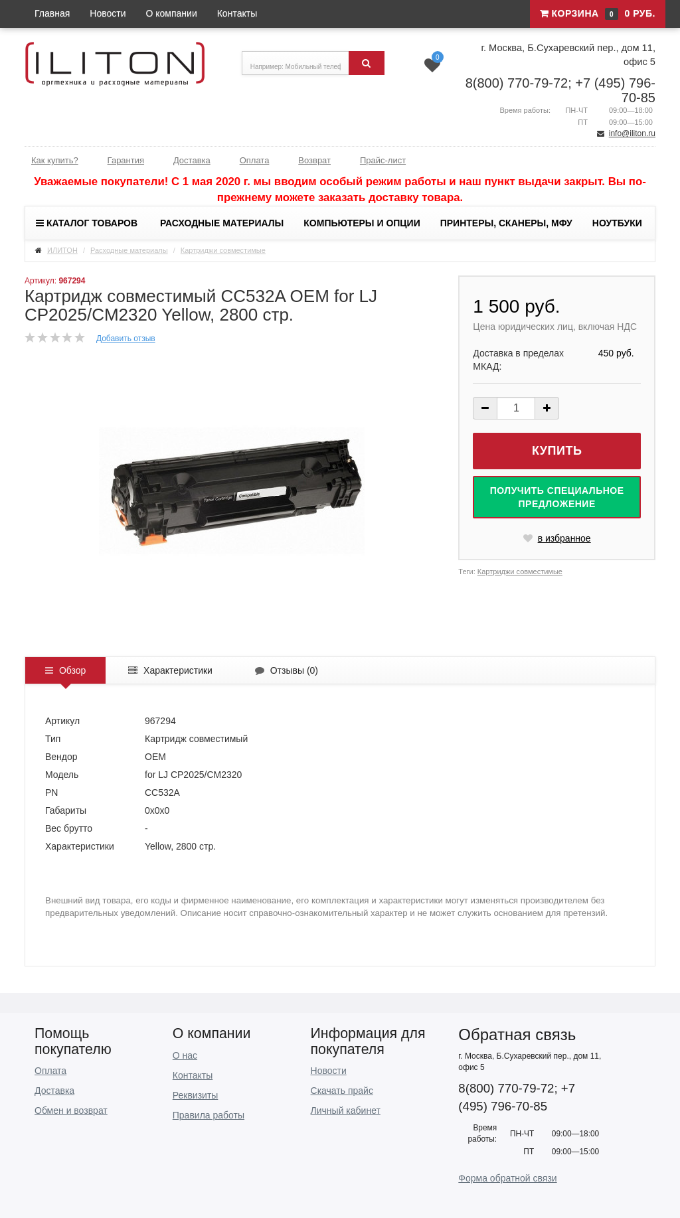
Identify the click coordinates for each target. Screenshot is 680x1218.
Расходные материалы (222, 223)
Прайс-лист (383, 160)
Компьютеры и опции (361, 223)
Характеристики (170, 670)
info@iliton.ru (632, 133)
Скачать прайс (342, 1090)
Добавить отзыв (125, 338)
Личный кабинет (346, 1110)
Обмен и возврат (71, 1110)
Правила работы (208, 1115)
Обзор (65, 670)
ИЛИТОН (62, 250)
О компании (171, 13)
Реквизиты (195, 1095)
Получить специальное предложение (557, 497)
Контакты (237, 13)
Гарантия (126, 160)
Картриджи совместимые (223, 250)
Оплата (255, 160)
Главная (52, 13)
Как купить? (54, 160)
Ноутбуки (617, 223)
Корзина (597, 14)
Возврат (314, 160)
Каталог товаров (86, 223)
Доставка (192, 160)
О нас (185, 1055)
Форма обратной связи (507, 1178)
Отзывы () (286, 670)
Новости (108, 13)
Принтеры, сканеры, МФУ (506, 223)
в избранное (557, 538)
